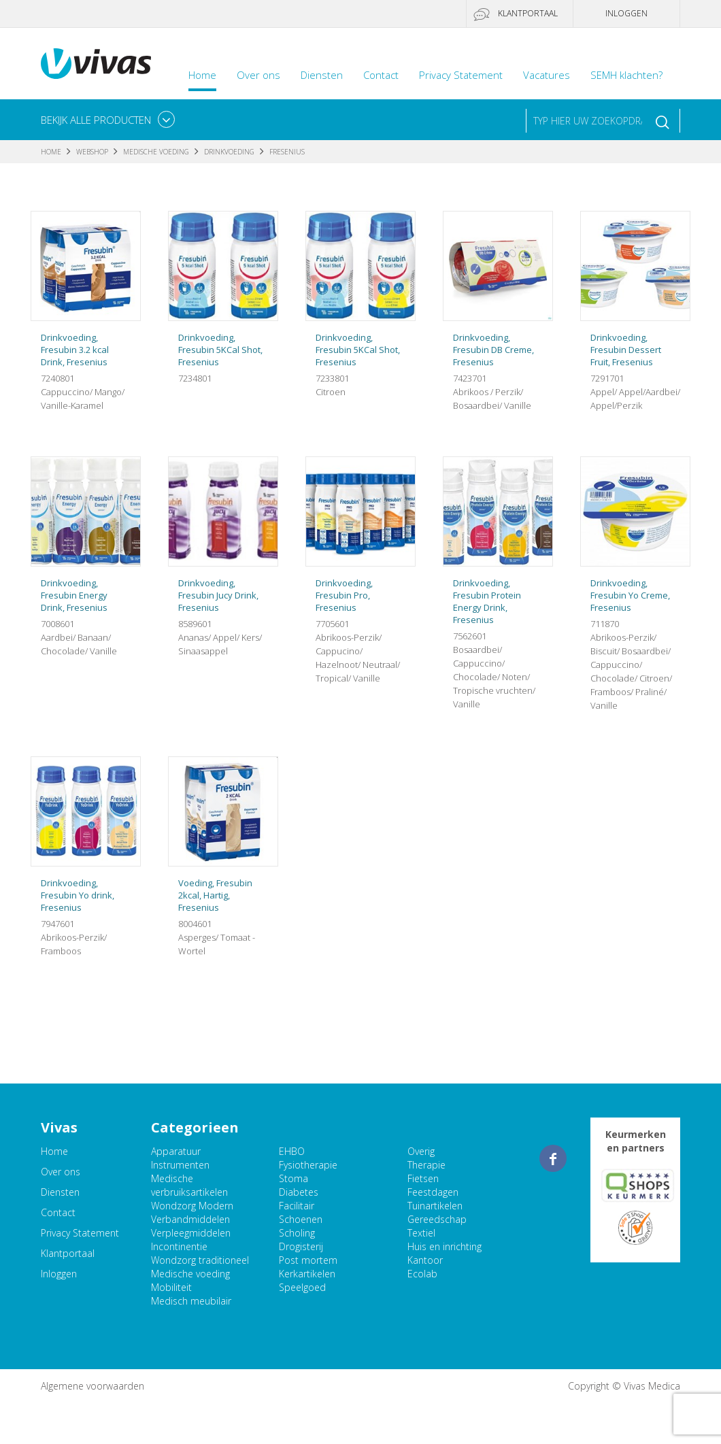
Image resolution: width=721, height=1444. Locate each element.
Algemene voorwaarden (92, 1385)
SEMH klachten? (626, 75)
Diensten (322, 75)
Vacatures (546, 75)
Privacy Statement (461, 75)
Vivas (96, 63)
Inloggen (626, 13)
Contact (381, 75)
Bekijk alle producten (96, 120)
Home (202, 75)
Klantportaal (528, 13)
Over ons (258, 75)
